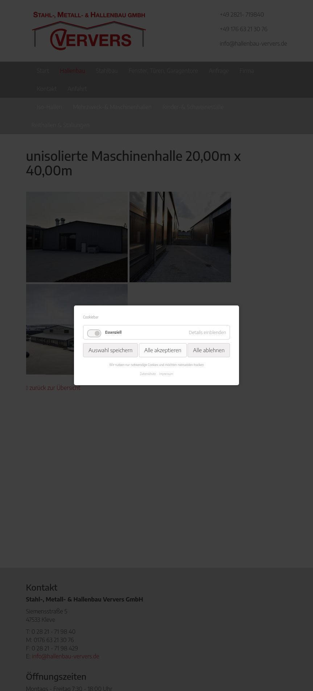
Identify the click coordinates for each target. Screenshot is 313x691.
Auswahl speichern (110, 350)
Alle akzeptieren (162, 350)
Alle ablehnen (209, 350)
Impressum (166, 374)
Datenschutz (148, 374)
